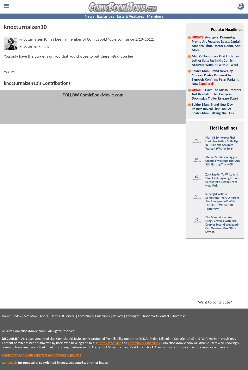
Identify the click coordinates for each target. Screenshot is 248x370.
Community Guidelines (94, 316)
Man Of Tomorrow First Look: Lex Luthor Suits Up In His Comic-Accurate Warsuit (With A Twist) (216, 60)
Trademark (150, 316)
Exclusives (105, 16)
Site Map (30, 316)
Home (6, 316)
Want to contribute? (215, 300)
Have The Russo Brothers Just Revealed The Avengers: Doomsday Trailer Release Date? (216, 94)
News (89, 16)
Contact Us (9, 363)
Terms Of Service (63, 316)
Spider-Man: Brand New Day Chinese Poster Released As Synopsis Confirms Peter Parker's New (215, 77)
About (44, 316)
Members (155, 16)
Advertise (178, 316)
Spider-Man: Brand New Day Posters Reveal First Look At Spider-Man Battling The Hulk (213, 108)
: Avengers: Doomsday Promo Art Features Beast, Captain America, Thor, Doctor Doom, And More (217, 43)
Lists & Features (130, 16)
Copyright (133, 316)
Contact (163, 316)
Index (17, 316)
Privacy (118, 316)
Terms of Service (109, 343)
